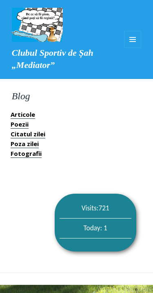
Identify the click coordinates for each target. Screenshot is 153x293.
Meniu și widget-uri (132, 39)
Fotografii (26, 153)
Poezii (20, 124)
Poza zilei (25, 144)
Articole (23, 114)
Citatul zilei (28, 134)
